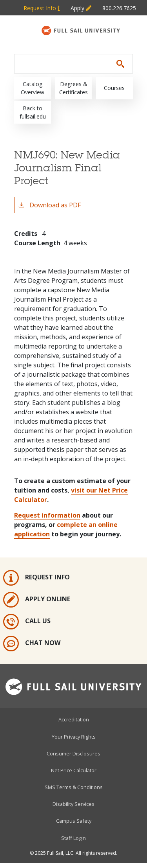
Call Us (27, 621)
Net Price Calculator (73, 770)
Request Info (36, 578)
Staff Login (73, 837)
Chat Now (31, 643)
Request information (47, 515)
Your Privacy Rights (74, 736)
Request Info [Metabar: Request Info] (42, 8)
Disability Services (73, 803)
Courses (114, 88)
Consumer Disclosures (73, 753)
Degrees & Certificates (73, 88)
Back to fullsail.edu (33, 112)
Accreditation (73, 719)
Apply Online (36, 600)
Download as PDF (49, 204)
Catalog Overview (32, 88)
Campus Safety (73, 820)
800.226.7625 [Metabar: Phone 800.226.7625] (119, 8)
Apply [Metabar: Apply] (81, 8)
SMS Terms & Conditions (74, 787)
